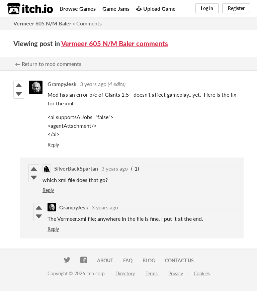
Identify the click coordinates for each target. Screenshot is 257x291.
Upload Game (156, 8)
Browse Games (78, 8)
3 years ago (93, 84)
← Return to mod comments (48, 64)
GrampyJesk (62, 84)
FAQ (128, 260)
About (105, 260)
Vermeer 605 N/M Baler (42, 23)
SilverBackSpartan (76, 168)
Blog (149, 260)
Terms (152, 273)
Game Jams (116, 8)
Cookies (202, 273)
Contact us (179, 260)
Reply (53, 145)
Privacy (175, 273)
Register (236, 8)
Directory (125, 273)
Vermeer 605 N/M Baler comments (114, 43)
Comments (89, 23)
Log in (207, 8)
